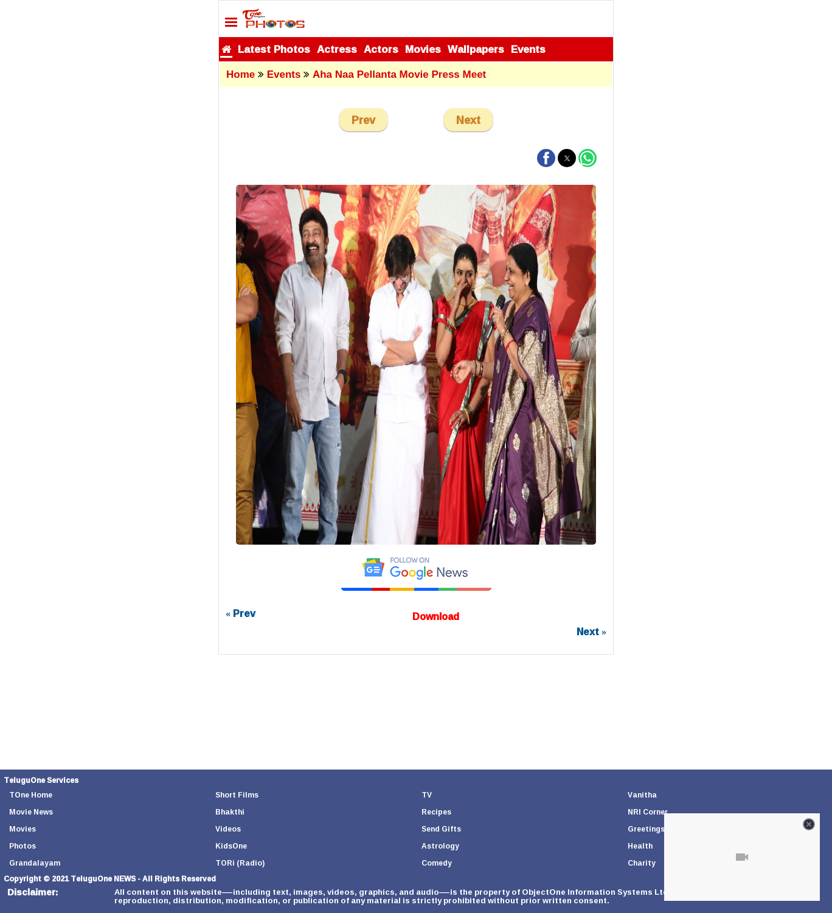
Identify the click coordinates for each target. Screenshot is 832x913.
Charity (642, 863)
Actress (337, 49)
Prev (363, 119)
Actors (381, 49)
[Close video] (809, 824)
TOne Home (30, 795)
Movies (423, 49)
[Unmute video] (742, 857)
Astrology (440, 846)
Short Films (236, 795)
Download (435, 616)
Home (240, 74)
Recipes (436, 812)
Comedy (436, 863)
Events (528, 49)
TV (426, 795)
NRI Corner (648, 812)
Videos (228, 829)
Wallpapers (476, 49)
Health (640, 846)
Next (468, 119)
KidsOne (231, 846)
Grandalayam (34, 863)
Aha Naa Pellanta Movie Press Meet (399, 74)
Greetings (646, 829)
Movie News (31, 812)
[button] (546, 158)
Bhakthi (229, 812)
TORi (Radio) (240, 863)
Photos (22, 846)
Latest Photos (274, 49)
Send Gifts (441, 829)
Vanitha (642, 795)
